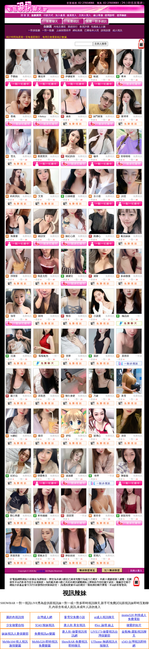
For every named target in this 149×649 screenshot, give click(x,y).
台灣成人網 (44, 617)
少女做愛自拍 (15, 625)
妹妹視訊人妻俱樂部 (15, 633)
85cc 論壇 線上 (104, 625)
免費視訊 (27, 76)
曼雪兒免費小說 (74, 617)
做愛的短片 (133, 625)
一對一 (138, 316)
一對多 (138, 356)
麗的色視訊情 (15, 617)
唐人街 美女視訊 (74, 625)
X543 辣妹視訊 (45, 625)
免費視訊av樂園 (44, 633)
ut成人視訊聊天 (104, 617)
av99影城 (41, 571)
